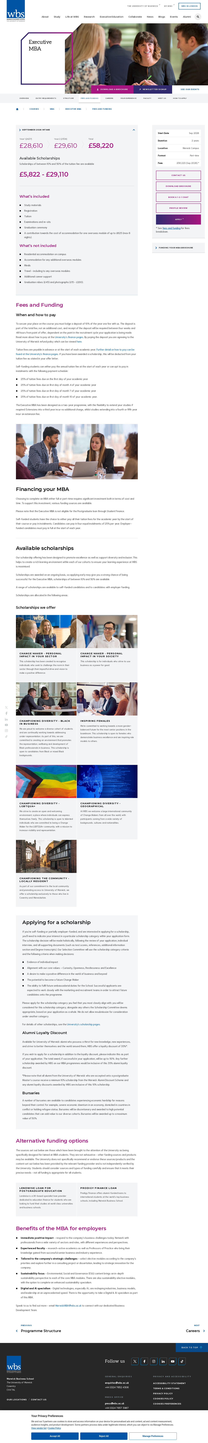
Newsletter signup (155, 89)
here (79, 341)
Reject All (104, 1436)
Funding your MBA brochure (176, 248)
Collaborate (135, 16)
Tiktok (6, 736)
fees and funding (172, 227)
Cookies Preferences (167, 1404)
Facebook (6, 713)
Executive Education (111, 16)
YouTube (6, 725)
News (150, 16)
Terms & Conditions (166, 1388)
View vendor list (38, 1428)
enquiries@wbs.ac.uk (117, 1382)
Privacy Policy (163, 1393)
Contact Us (38, 1399)
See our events (190, 89)
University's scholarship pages (83, 1024)
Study (57, 16)
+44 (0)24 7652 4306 (117, 1387)
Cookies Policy (163, 1398)
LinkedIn (6, 719)
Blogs (161, 16)
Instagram (6, 730)
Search (198, 16)
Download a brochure (114, 89)
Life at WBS (72, 16)
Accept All (55, 1436)
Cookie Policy (54, 1428)
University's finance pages (69, 336)
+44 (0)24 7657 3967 (117, 1407)
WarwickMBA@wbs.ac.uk (68, 1305)
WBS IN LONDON (189, 6)
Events (174, 16)
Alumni (187, 16)
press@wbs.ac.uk (114, 1403)
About (45, 16)
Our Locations (17, 1399)
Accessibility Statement (169, 1383)
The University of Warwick (142, 6)
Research (89, 16)
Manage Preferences (153, 1436)
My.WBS (168, 6)
